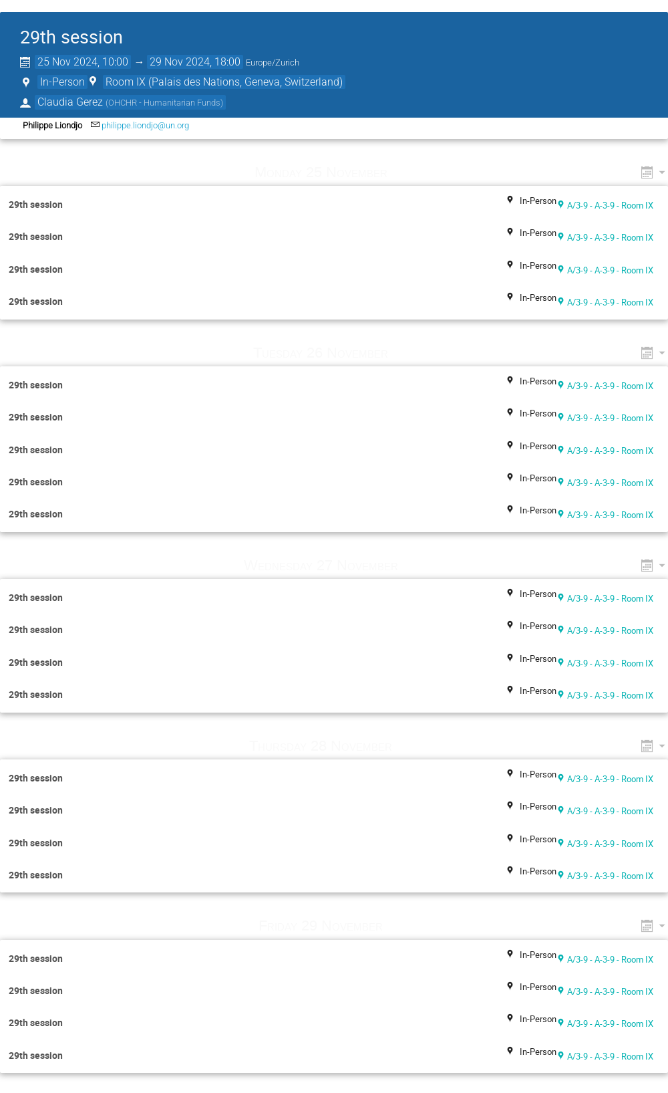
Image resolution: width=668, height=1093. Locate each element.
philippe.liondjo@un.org (145, 125)
